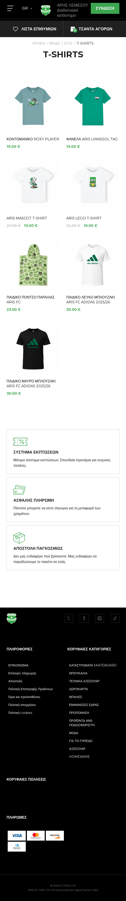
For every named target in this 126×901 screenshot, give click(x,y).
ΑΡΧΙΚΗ (38, 43)
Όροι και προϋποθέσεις (24, 697)
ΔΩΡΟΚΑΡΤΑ (78, 689)
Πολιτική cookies (20, 713)
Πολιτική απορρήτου (22, 705)
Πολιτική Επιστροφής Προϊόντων (30, 689)
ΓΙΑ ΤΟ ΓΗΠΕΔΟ (80, 741)
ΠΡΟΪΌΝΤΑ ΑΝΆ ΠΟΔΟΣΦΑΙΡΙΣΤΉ (81, 723)
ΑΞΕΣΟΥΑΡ (77, 749)
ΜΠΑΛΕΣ (75, 697)
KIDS (68, 43)
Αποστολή (15, 681)
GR (27, 8)
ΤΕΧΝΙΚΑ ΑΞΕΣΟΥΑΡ (84, 681)
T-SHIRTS (85, 43)
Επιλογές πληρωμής (22, 673)
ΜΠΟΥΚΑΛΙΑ (78, 673)
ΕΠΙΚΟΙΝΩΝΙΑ (18, 665)
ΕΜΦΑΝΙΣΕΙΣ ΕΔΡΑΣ (84, 705)
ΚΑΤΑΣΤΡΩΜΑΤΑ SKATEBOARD (93, 665)
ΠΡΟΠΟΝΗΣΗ (79, 713)
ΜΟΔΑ (54, 43)
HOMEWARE (79, 757)
